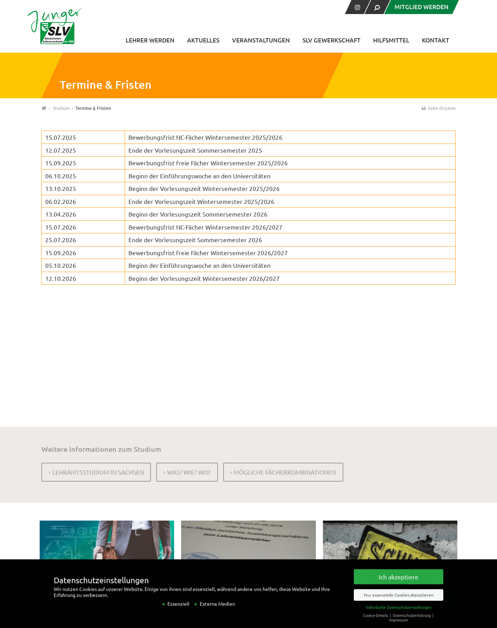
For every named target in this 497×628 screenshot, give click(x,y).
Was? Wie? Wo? (189, 472)
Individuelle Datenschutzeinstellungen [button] (398, 613)
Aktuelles (203, 40)
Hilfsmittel (391, 40)
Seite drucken (438, 108)
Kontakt (435, 40)
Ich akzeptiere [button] (398, 583)
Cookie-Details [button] (376, 621)
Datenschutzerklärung (412, 621)
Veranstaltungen (261, 40)
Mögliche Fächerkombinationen (285, 472)
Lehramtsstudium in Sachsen (98, 472)
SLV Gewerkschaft (331, 40)
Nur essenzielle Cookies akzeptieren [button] (398, 601)
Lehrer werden (150, 40)
